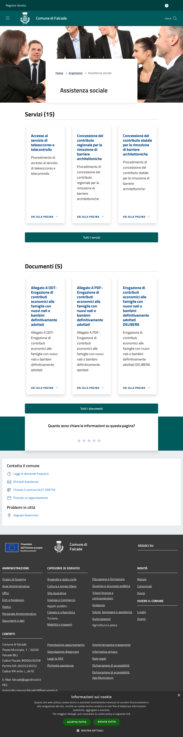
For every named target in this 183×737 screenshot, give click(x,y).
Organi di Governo (14, 579)
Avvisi (141, 593)
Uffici (5, 593)
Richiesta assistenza (60, 665)
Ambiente (98, 605)
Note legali (99, 658)
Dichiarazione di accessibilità (110, 665)
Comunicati (144, 586)
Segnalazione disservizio (63, 651)
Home (59, 73)
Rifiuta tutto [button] (107, 721)
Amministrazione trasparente (111, 644)
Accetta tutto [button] (76, 722)
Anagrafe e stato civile (61, 579)
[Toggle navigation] (7, 18)
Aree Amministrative (15, 586)
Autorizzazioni (101, 619)
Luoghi (141, 612)
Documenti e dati (13, 620)
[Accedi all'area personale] (166, 5)
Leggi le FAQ (55, 658)
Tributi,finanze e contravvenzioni (102, 596)
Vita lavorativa (56, 593)
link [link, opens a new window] (128, 714)
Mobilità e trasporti (59, 624)
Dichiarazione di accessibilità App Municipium (110, 675)
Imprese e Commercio (61, 600)
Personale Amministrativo (19, 613)
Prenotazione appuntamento (65, 644)
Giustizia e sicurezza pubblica (111, 586)
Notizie (141, 579)
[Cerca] (175, 18)
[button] (91, 730)
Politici (6, 607)
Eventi (141, 619)
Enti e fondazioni (13, 600)
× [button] (178, 695)
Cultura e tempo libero (61, 586)
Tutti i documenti (91, 408)
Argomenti (76, 73)
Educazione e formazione (108, 579)
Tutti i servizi (91, 237)
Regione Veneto (16, 5)
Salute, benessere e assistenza (112, 612)
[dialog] (91, 714)
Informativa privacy (105, 651)
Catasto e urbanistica (61, 612)
